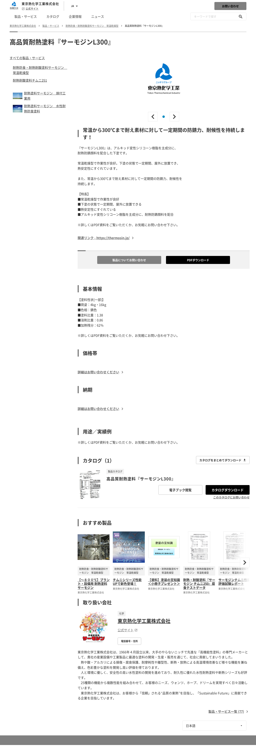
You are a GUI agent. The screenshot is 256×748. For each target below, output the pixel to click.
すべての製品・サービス (27, 57)
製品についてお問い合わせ (129, 260)
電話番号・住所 (129, 641)
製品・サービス (25, 16)
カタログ (52, 16)
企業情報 (75, 16)
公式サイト (30, 8)
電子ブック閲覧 (180, 489)
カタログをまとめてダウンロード (222, 460)
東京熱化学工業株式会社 (144, 620)
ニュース (97, 16)
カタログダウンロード (228, 489)
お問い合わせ (230, 6)
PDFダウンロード (198, 260)
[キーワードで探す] (240, 16)
